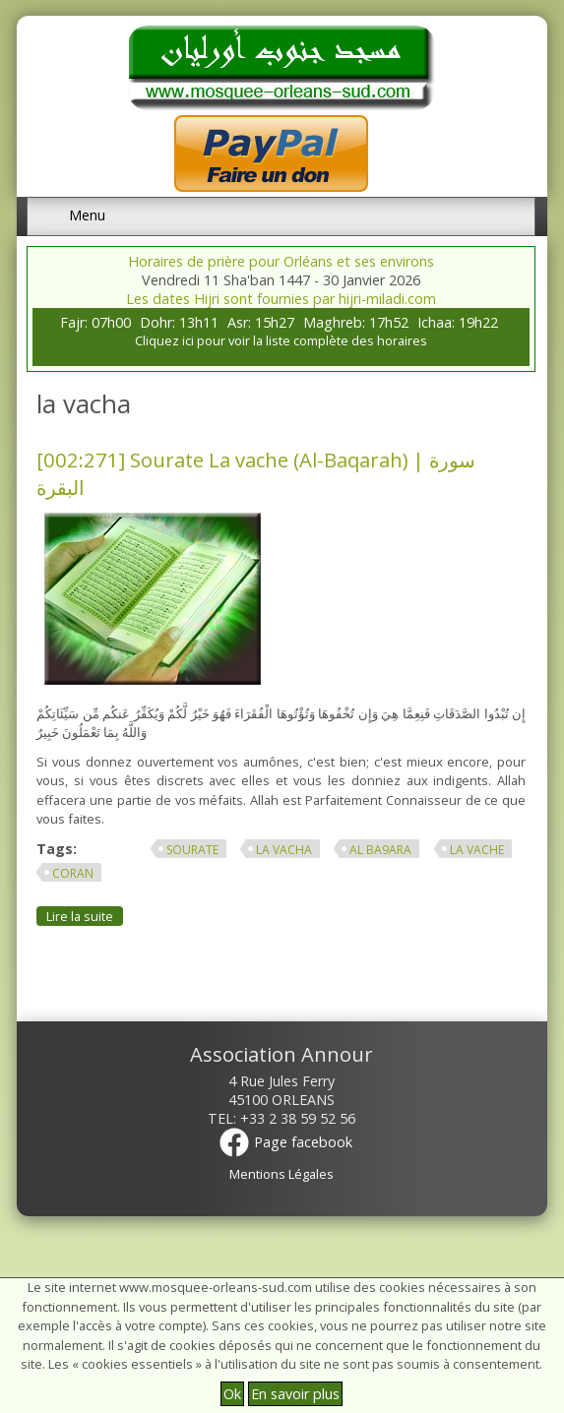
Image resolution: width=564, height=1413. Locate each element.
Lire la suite (84, 915)
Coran (73, 873)
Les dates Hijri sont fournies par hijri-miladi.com (281, 298)
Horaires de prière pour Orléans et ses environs (281, 261)
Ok (232, 1393)
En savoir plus (295, 1393)
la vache (477, 849)
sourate (192, 849)
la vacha (284, 849)
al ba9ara (380, 849)
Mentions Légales (281, 1174)
